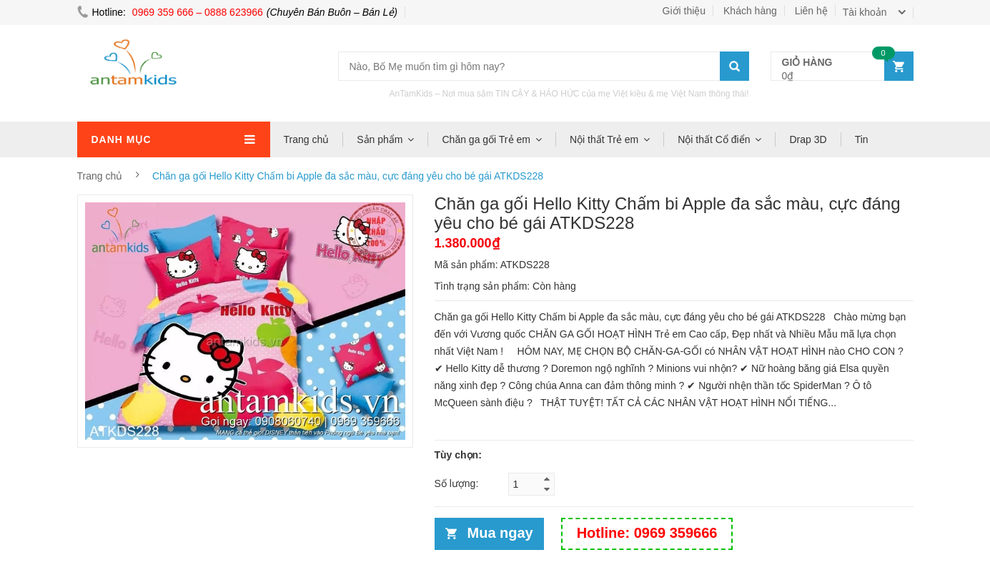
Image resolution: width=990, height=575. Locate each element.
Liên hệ (811, 10)
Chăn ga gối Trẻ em (486, 139)
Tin (861, 139)
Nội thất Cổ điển (714, 139)
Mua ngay (500, 533)
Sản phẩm (379, 139)
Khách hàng (750, 10)
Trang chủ (307, 139)
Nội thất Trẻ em (604, 139)
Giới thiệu (684, 10)
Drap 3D (807, 139)
